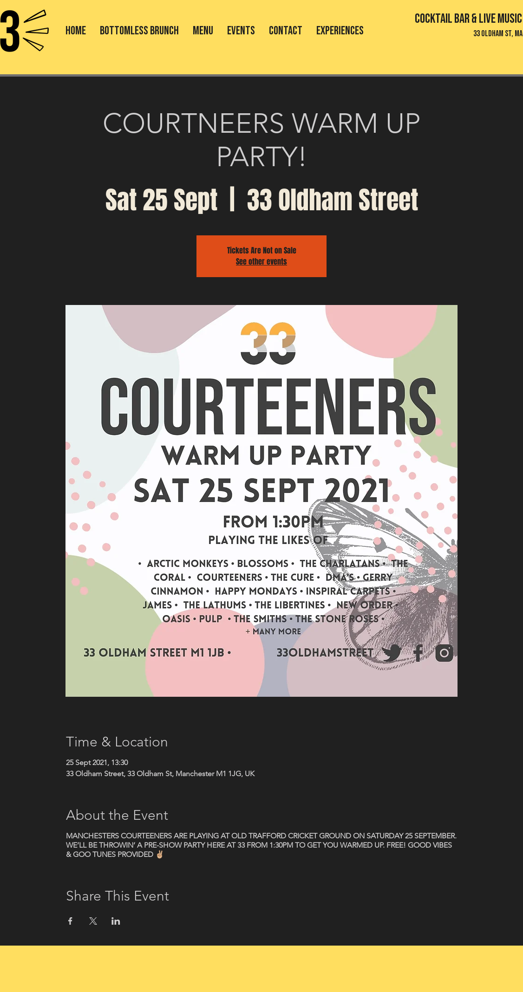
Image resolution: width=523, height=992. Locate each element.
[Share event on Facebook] (70, 921)
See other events (261, 261)
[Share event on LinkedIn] (115, 921)
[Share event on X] (93, 921)
